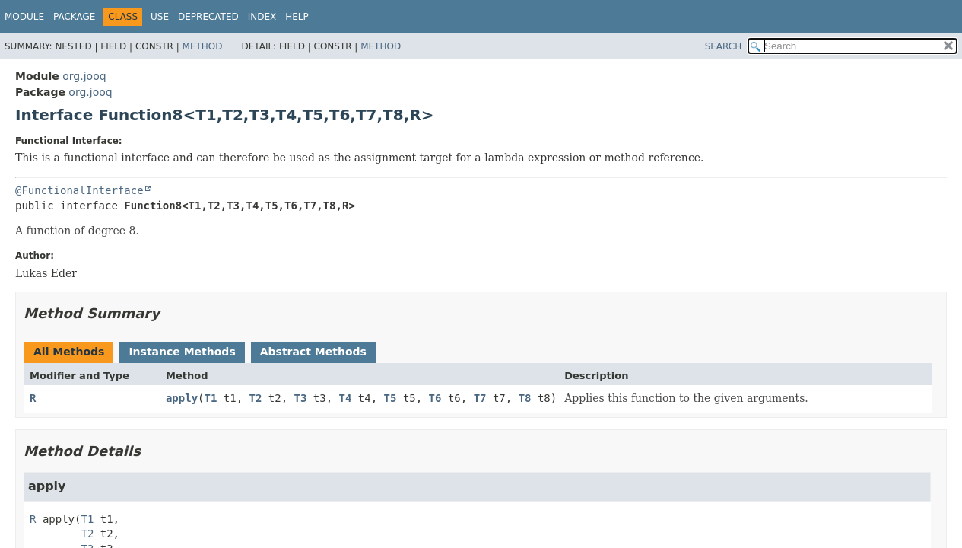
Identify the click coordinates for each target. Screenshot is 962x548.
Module (24, 16)
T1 (211, 398)
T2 (255, 398)
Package (74, 16)
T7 (480, 398)
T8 (525, 398)
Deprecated (208, 16)
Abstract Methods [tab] (313, 352)
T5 (390, 398)
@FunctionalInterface (79, 190)
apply (182, 398)
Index (262, 16)
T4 (345, 398)
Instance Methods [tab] (182, 352)
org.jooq (84, 76)
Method (203, 46)
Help (297, 16)
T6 (435, 398)
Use (160, 16)
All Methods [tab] (68, 352)
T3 (300, 398)
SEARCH (723, 46)
